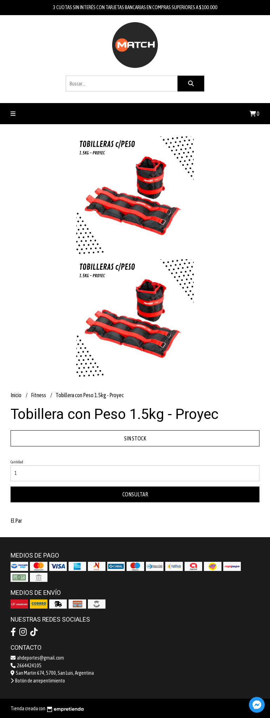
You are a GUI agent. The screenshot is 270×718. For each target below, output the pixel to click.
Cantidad (17, 462)
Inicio (16, 395)
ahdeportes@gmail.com (37, 658)
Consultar (135, 494)
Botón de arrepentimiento (38, 681)
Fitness (39, 395)
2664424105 (26, 665)
